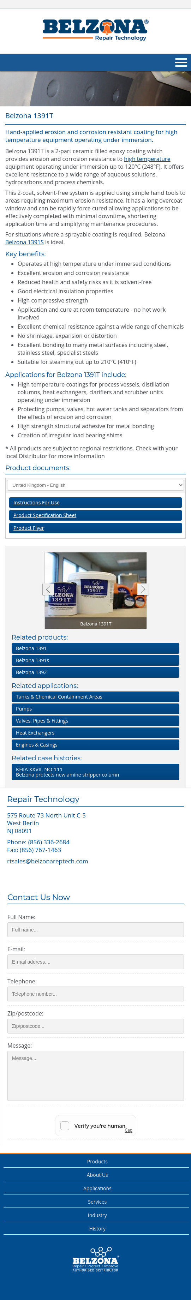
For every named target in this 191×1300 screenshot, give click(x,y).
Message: (19, 1045)
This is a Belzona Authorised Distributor (95, 1259)
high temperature (147, 159)
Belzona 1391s (32, 660)
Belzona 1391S (24, 242)
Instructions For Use (36, 502)
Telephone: (22, 981)
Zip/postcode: (25, 1013)
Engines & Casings (37, 744)
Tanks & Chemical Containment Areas (59, 696)
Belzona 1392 (31, 672)
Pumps (24, 708)
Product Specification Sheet (44, 515)
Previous (48, 590)
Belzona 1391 (31, 648)
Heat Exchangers (35, 732)
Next (143, 590)
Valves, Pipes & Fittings (42, 720)
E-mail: (16, 949)
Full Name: (21, 917)
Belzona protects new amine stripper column (94, 772)
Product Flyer (28, 528)
